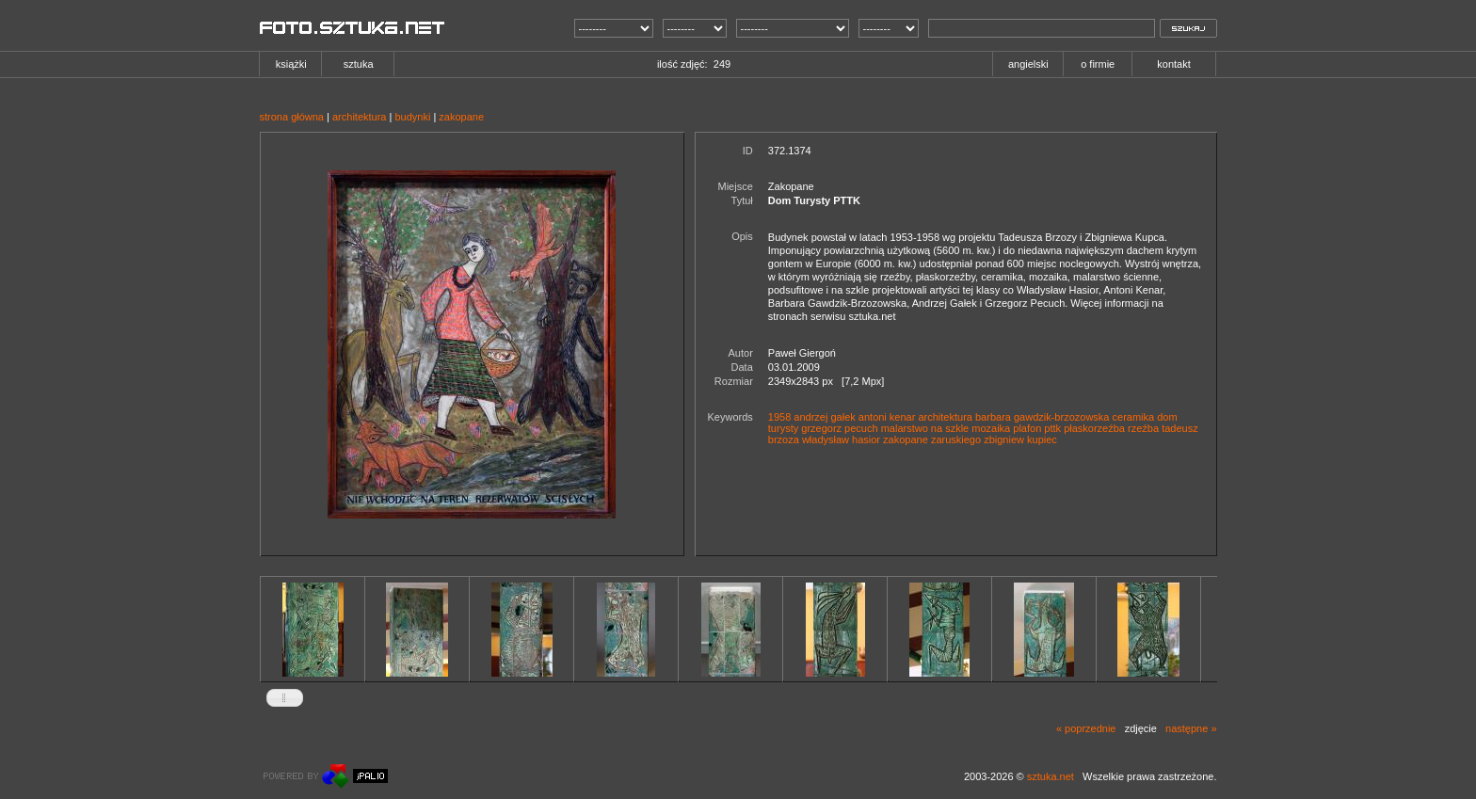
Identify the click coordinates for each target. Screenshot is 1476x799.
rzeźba (1143, 428)
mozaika (990, 428)
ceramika (1134, 417)
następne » (1190, 728)
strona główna (292, 116)
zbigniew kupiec (1020, 439)
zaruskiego (956, 439)
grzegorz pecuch (839, 428)
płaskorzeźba (1094, 428)
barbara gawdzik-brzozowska (1042, 417)
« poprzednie (1086, 728)
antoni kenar (887, 417)
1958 (779, 417)
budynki (412, 116)
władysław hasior (841, 439)
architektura (359, 116)
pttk (1052, 428)
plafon (1027, 428)
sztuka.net (1050, 776)
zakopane (461, 116)
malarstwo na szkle (925, 428)
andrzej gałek (824, 417)
